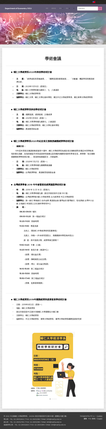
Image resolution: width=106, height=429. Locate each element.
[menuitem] (40, 8)
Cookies (99, 416)
